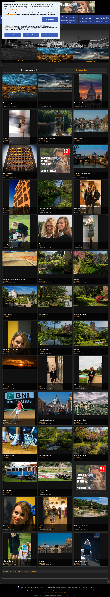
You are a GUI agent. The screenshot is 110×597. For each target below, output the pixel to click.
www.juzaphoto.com (48, 593)
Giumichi (7, 105)
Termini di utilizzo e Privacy (46, 590)
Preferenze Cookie (10, 28)
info (64, 175)
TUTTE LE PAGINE (14, 571)
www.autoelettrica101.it (61, 593)
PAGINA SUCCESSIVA (28, 571)
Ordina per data (81, 70)
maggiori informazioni (11, 9)
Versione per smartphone (19, 590)
